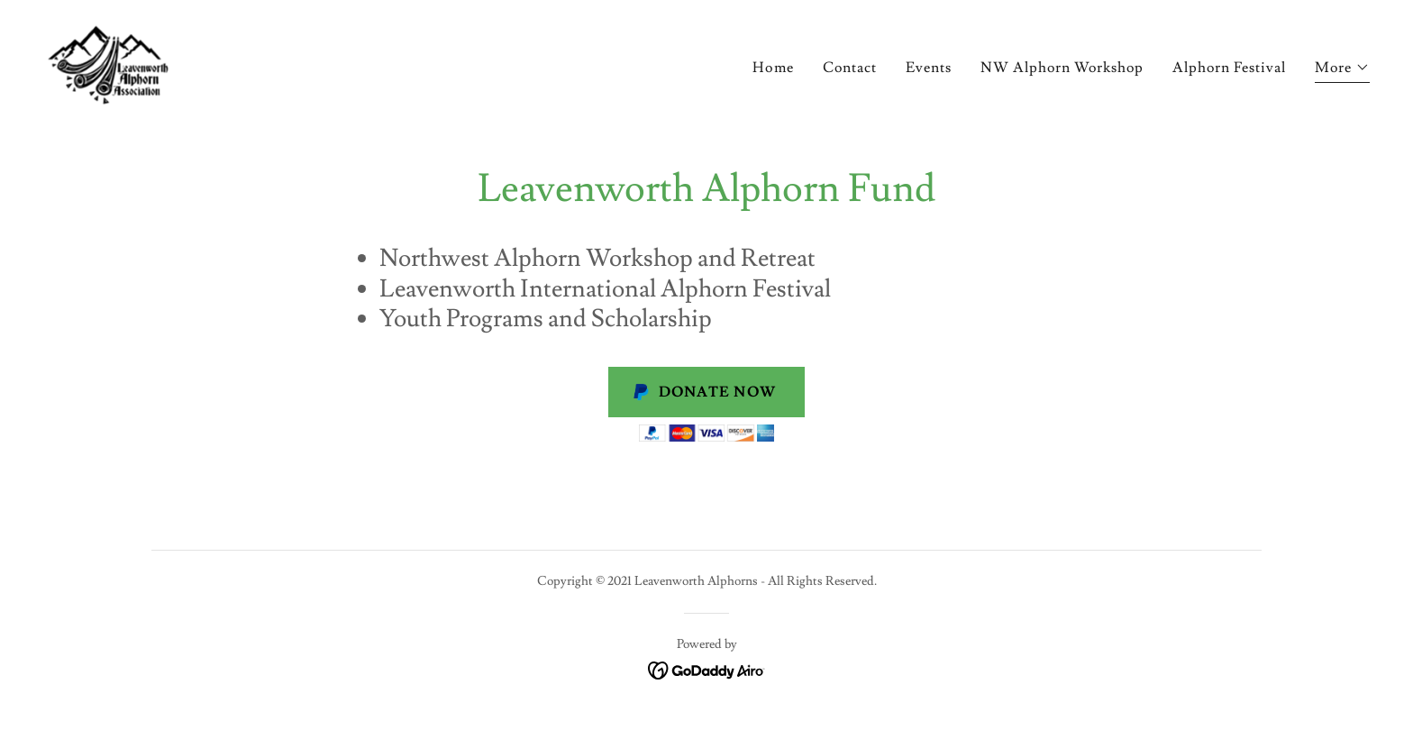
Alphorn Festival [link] (1229, 68)
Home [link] (772, 68)
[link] (108, 61)
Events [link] (929, 68)
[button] (1342, 70)
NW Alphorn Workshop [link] (1062, 68)
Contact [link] (850, 68)
